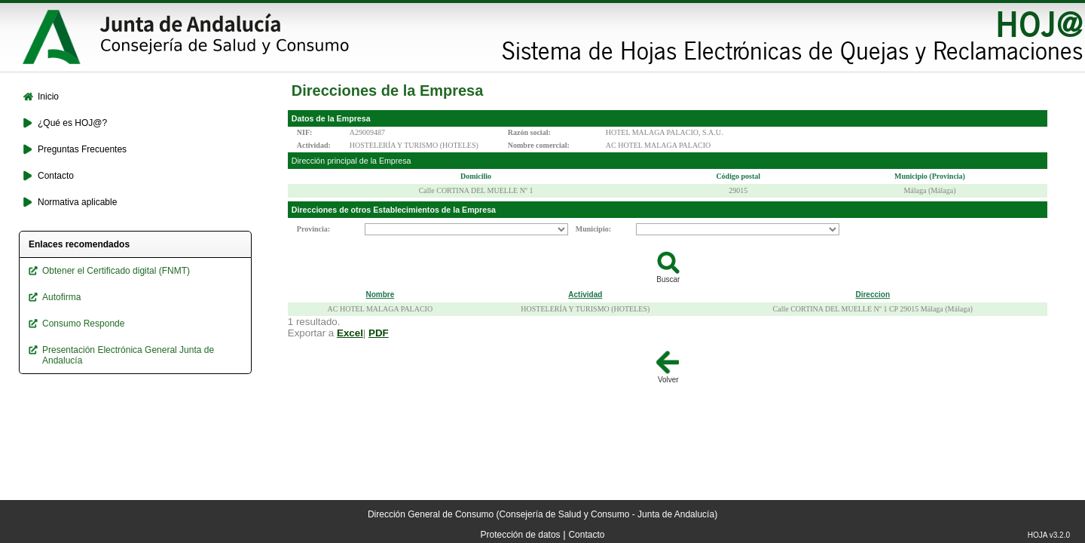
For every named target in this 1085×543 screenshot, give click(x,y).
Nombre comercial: (539, 145)
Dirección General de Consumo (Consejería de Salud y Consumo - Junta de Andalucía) (542, 514)
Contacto (586, 534)
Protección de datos (521, 534)
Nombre (379, 294)
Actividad (585, 294)
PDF (378, 333)
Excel (350, 333)
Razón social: (529, 132)
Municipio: (593, 229)
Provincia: (313, 229)
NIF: (305, 132)
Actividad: (314, 145)
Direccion (872, 294)
